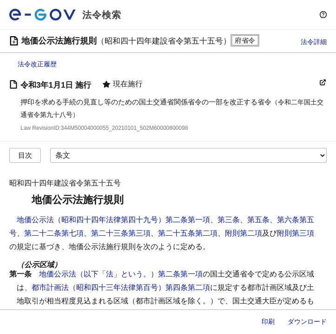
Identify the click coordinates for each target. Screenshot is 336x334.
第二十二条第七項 (54, 233)
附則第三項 (295, 233)
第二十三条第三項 (121, 233)
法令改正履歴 (37, 64)
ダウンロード (307, 321)
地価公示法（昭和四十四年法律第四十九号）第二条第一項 (113, 220)
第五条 (258, 220)
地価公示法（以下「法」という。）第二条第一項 (121, 274)
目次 (25, 155)
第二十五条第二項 (187, 233)
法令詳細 (314, 41)
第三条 (228, 220)
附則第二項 (243, 233)
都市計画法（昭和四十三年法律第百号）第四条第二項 (121, 287)
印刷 (268, 321)
